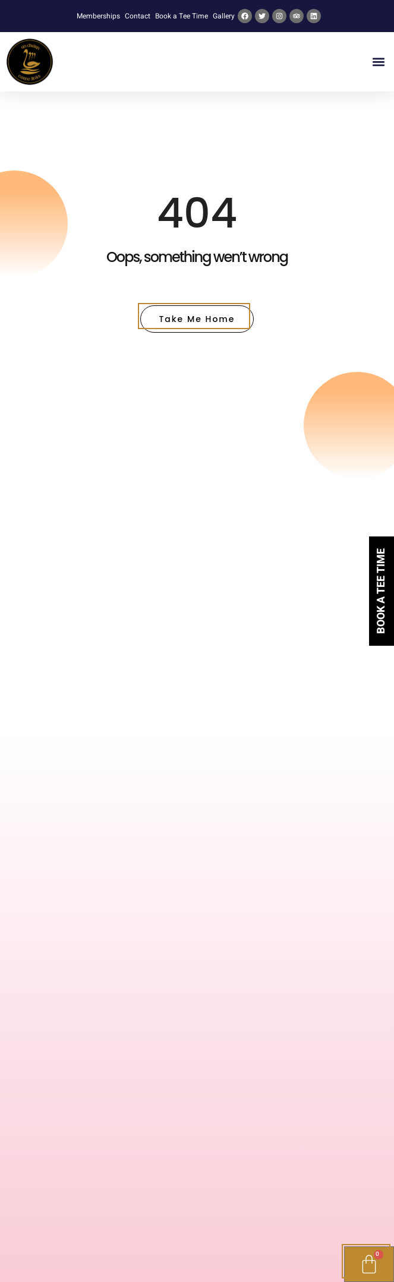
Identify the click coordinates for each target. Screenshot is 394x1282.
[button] (378, 62)
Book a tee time (381, 591)
